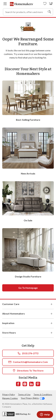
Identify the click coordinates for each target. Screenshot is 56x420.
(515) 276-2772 (28, 353)
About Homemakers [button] (28, 314)
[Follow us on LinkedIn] (31, 384)
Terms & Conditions (42, 394)
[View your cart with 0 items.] (51, 3)
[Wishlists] (45, 3)
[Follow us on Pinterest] (38, 384)
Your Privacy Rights (33, 398)
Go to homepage (28, 287)
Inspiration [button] (28, 323)
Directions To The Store (28, 370)
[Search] (49, 11)
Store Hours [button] (28, 333)
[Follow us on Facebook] (18, 384)
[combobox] (28, 11)
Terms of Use (24, 394)
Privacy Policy (8, 394)
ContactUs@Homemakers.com (28, 361)
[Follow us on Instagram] (25, 384)
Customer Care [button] (28, 304)
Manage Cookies (10, 398)
